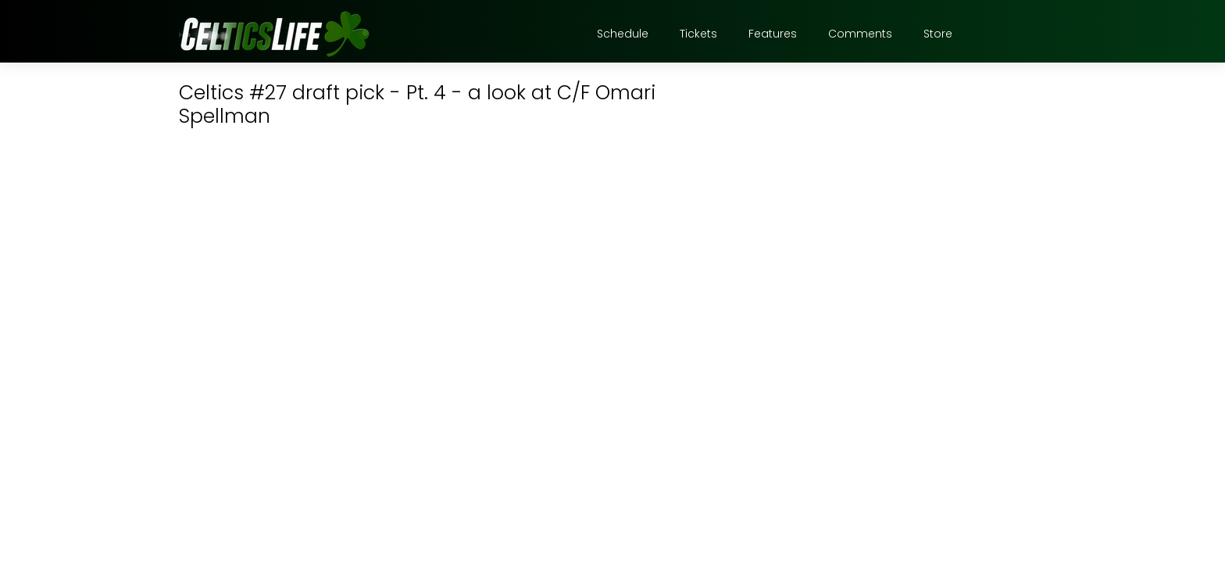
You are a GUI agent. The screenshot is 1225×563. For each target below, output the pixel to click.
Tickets (698, 33)
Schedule (622, 33)
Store (937, 33)
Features (772, 33)
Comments (860, 33)
